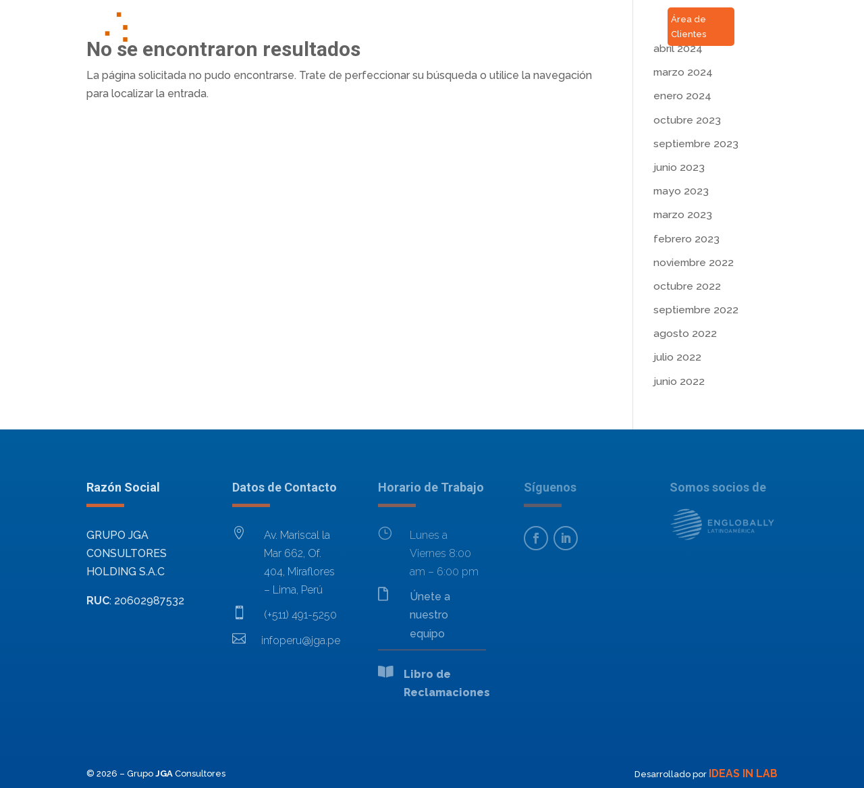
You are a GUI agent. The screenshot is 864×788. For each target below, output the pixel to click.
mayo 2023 (681, 190)
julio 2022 (677, 356)
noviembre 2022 (693, 262)
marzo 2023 (682, 214)
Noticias (522, 15)
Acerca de (323, 15)
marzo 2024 (683, 71)
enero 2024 (682, 95)
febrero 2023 (686, 238)
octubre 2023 (687, 119)
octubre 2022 (687, 286)
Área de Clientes (688, 26)
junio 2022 (679, 381)
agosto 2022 (685, 333)
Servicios (389, 15)
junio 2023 (679, 167)
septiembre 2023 (695, 143)
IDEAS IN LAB (743, 773)
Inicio (265, 15)
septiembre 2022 (695, 309)
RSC (533, 38)
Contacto (456, 15)
